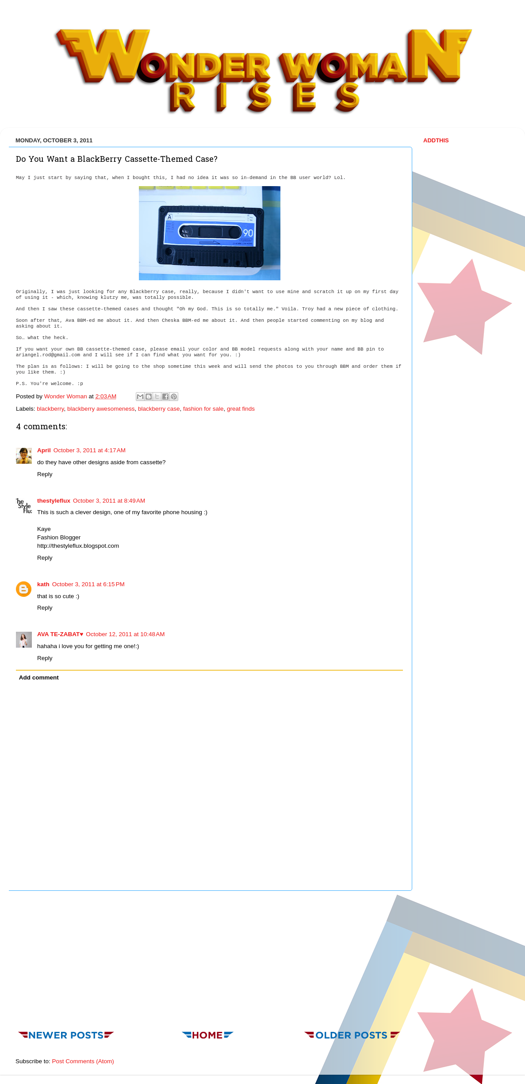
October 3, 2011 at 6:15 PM (88, 584)
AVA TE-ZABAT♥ (60, 634)
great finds (241, 408)
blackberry (50, 408)
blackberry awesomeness (100, 408)
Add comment (39, 677)
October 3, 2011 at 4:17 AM (90, 450)
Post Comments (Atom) (83, 1061)
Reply (45, 474)
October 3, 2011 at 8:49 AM (109, 500)
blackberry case (159, 408)
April (44, 450)
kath (43, 584)
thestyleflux (53, 500)
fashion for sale (203, 408)
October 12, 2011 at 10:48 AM (125, 634)
